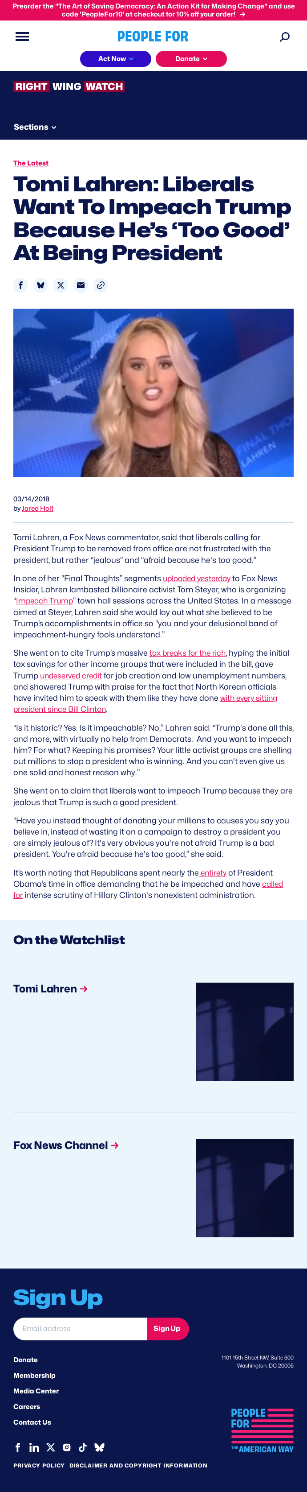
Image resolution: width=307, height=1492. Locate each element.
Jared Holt (37, 508)
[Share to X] (60, 285)
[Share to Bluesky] (40, 285)
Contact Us (32, 1422)
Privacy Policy (39, 1465)
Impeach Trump (46, 600)
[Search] (285, 36)
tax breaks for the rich (189, 652)
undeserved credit (93, 675)
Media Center (36, 1391)
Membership (34, 1375)
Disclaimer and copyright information (138, 1465)
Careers (26, 1406)
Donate (25, 1360)
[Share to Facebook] (20, 285)
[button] (100, 285)
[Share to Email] (80, 285)
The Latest (30, 163)
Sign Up (167, 1328)
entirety (214, 872)
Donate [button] (187, 59)
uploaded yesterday (200, 578)
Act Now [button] (112, 59)
